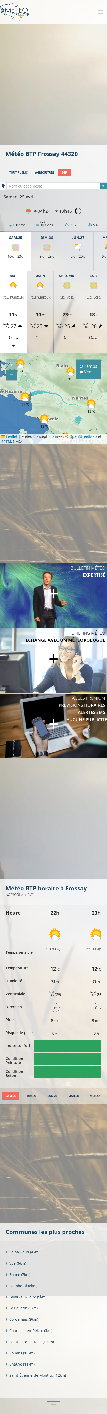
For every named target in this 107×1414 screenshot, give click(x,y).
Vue (16, 1263)
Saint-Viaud (22, 1252)
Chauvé (20, 1364)
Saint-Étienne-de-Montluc (36, 1375)
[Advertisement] (53, 84)
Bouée (18, 1274)
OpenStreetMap (83, 436)
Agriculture (44, 172)
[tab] (10, 1096)
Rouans (20, 1352)
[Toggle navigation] (100, 12)
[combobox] (56, 186)
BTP (64, 172)
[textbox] (57, 186)
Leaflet (9, 436)
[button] (20, 365)
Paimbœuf (21, 1285)
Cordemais (22, 1319)
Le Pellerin (22, 1308)
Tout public (18, 172)
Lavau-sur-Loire (26, 1296)
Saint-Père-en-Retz (30, 1341)
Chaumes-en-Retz (29, 1330)
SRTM (6, 441)
